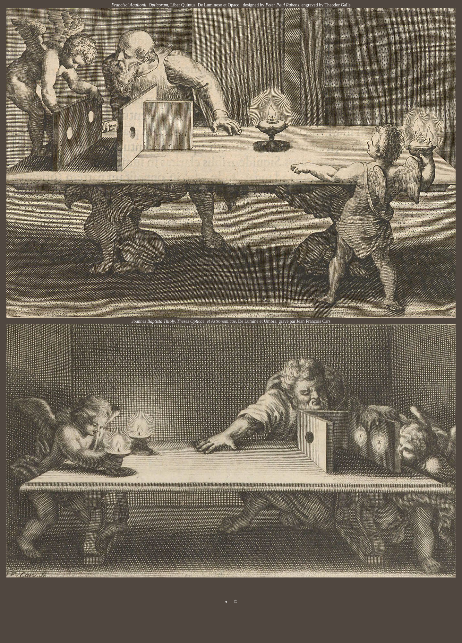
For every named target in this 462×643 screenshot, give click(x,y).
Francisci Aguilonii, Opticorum (139, 5)
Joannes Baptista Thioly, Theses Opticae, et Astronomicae (184, 321)
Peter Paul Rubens (281, 5)
